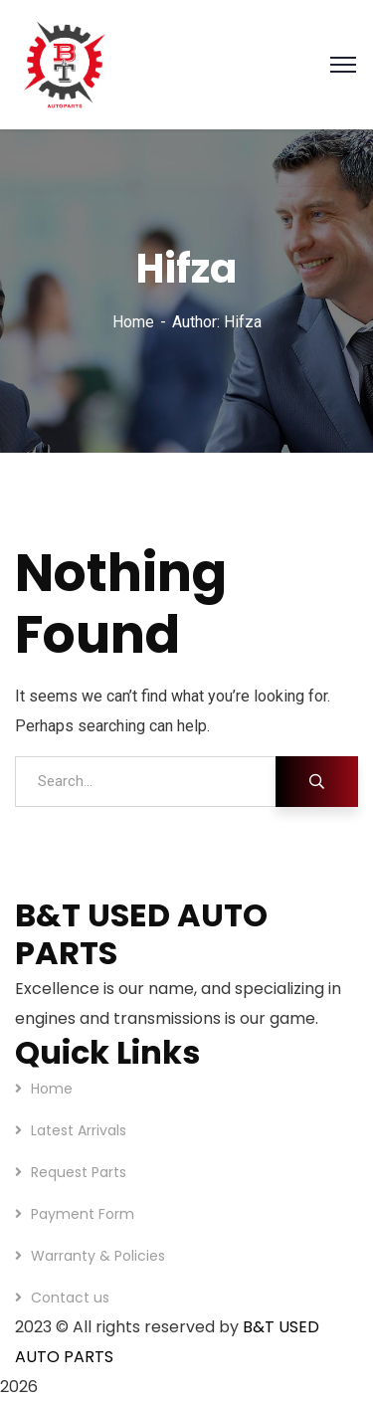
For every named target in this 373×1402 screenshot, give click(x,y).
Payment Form (82, 1214)
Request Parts (78, 1172)
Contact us (70, 1297)
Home (133, 321)
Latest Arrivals (78, 1130)
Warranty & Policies (98, 1256)
